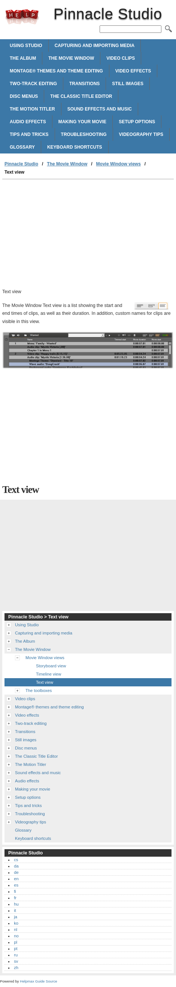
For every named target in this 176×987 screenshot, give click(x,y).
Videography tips (141, 134)
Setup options (137, 121)
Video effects (133, 71)
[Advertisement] (88, 235)
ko (16, 923)
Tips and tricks (29, 134)
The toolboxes (38, 690)
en (16, 878)
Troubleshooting (84, 134)
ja (15, 917)
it (15, 910)
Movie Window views (118, 164)
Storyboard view (51, 666)
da (16, 866)
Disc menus (24, 96)
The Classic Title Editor (81, 96)
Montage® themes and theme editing (56, 71)
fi (15, 891)
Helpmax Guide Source (38, 981)
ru (16, 955)
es (16, 885)
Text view (44, 682)
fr (15, 898)
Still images (127, 83)
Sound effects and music (99, 109)
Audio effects (28, 121)
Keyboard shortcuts (74, 147)
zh (16, 967)
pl (15, 942)
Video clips (120, 58)
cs (16, 859)
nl (15, 929)
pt (15, 948)
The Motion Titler (32, 109)
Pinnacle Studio (22, 16)
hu (16, 904)
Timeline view (48, 674)
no (16, 936)
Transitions (84, 83)
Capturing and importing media (95, 45)
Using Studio (26, 45)
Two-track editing (33, 83)
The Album (23, 58)
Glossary (22, 147)
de (16, 872)
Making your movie (82, 121)
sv (16, 961)
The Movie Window (71, 58)
